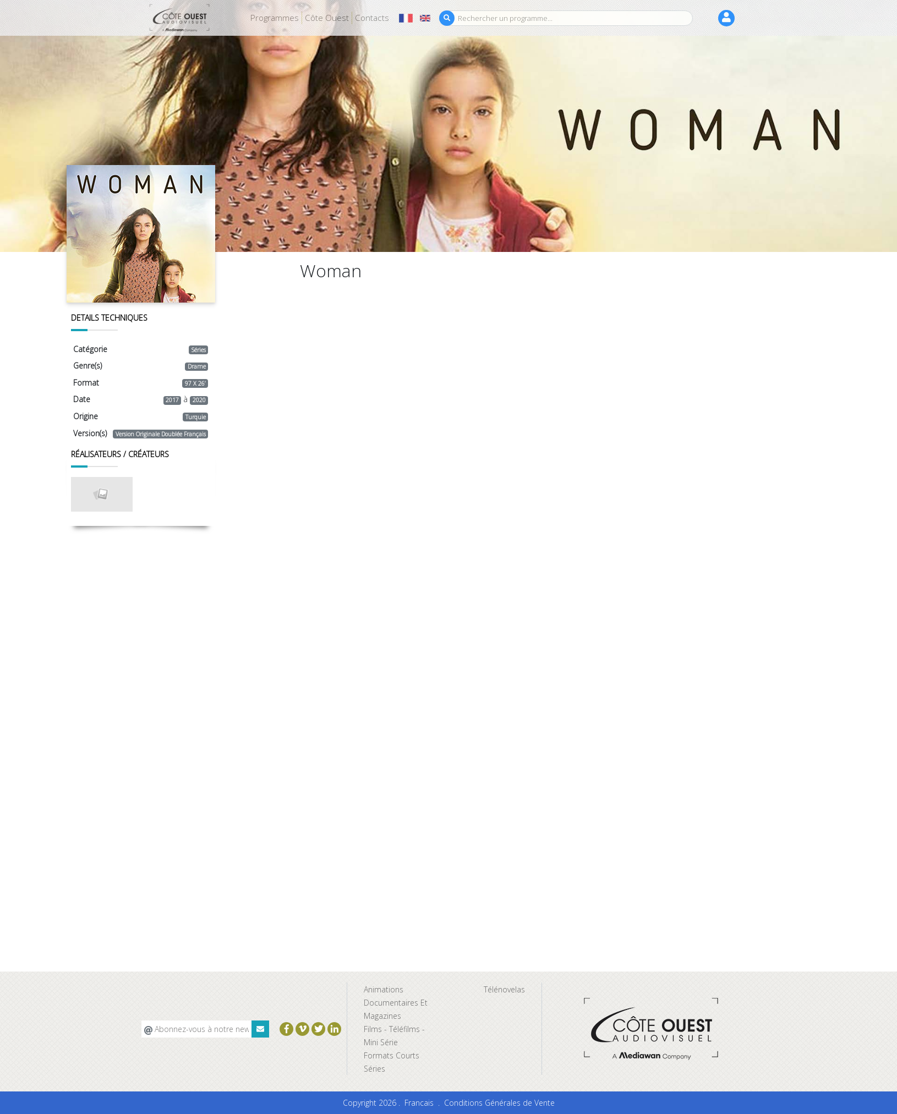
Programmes (274, 17)
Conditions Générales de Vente (499, 1102)
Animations (383, 989)
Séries (374, 1068)
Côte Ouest (327, 17)
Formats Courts (391, 1055)
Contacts (372, 17)
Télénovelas (504, 989)
